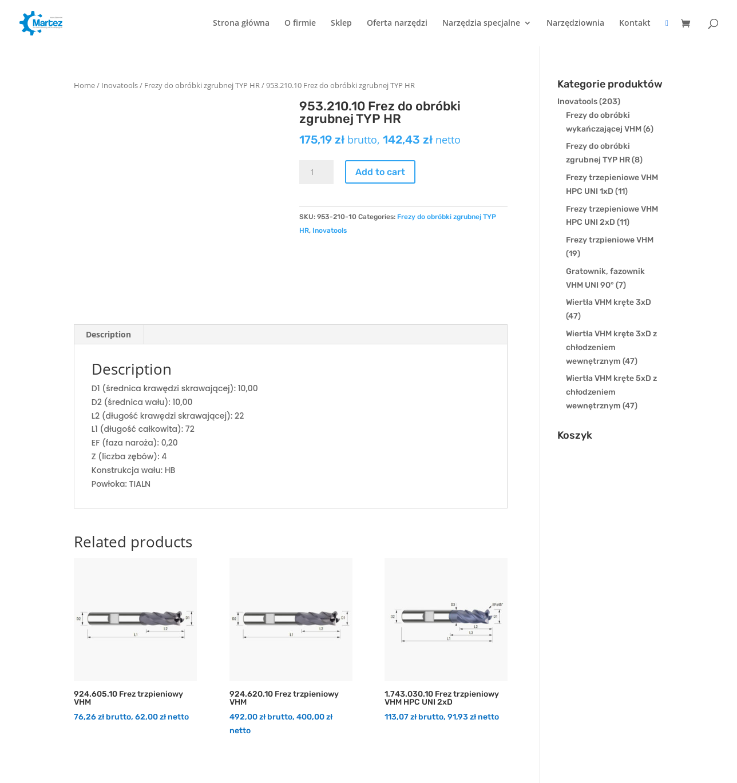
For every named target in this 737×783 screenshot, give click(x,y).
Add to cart (380, 171)
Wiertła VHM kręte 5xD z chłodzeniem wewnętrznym (611, 392)
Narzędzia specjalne (481, 23)
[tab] (108, 334)
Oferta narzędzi (397, 23)
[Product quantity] (316, 172)
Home (84, 85)
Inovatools (119, 85)
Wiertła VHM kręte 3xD (608, 302)
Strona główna (241, 23)
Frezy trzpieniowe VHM (609, 240)
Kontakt (635, 23)
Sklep (341, 23)
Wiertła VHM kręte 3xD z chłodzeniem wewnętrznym (611, 347)
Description (108, 334)
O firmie (300, 23)
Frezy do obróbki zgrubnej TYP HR (202, 85)
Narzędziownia (575, 23)
